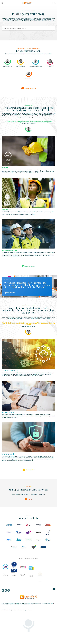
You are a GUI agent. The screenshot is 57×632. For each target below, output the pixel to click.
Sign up (30, 506)
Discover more (11, 292)
